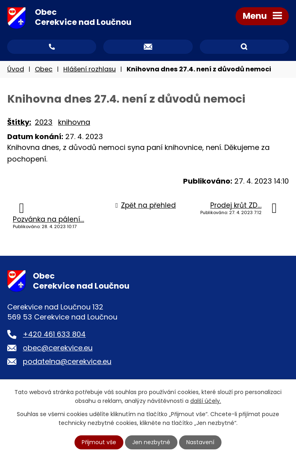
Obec (43, 69)
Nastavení (200, 442)
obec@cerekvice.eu (58, 348)
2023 (43, 122)
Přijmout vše (99, 442)
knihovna (74, 122)
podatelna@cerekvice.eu (67, 361)
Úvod (15, 69)
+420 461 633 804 (54, 334)
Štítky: (19, 122)
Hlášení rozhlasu (89, 69)
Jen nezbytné (151, 442)
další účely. (205, 401)
